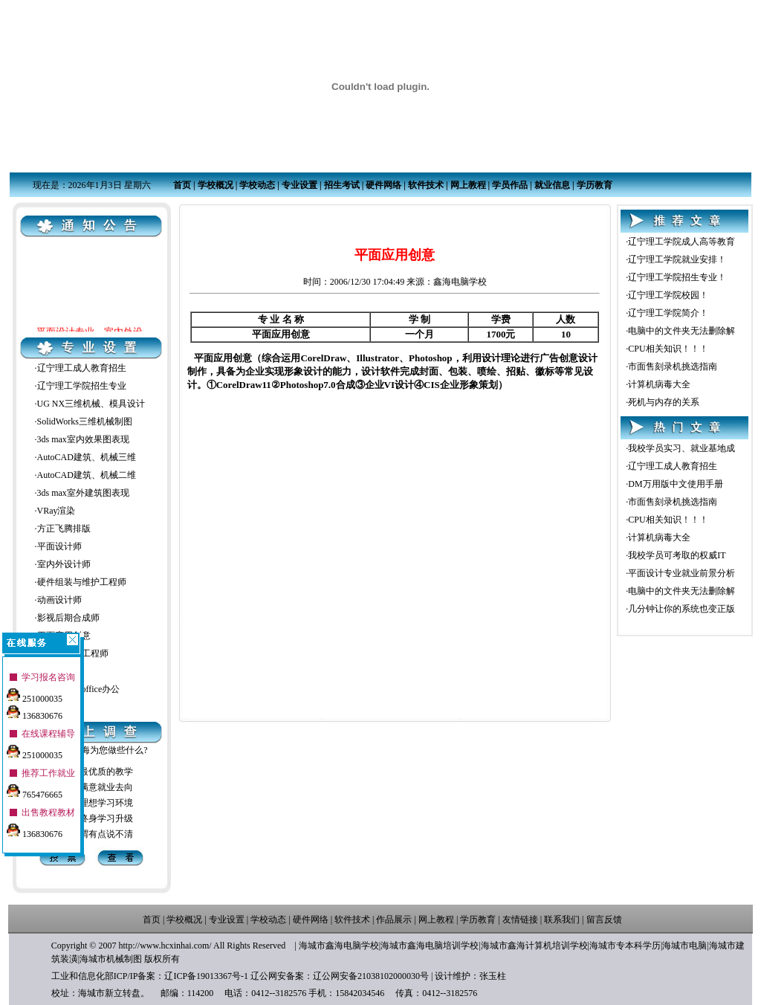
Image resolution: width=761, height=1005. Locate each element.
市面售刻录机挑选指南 (672, 366)
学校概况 (215, 185)
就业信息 (552, 185)
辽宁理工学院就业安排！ (677, 259)
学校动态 (257, 185)
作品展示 (394, 919)
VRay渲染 (56, 510)
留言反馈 (604, 919)
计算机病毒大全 (659, 384)
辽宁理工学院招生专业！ (677, 277)
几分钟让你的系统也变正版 (681, 609)
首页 (182, 185)
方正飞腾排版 (64, 528)
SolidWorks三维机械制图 (84, 421)
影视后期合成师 (68, 618)
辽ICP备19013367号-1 (206, 976)
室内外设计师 (64, 564)
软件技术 (426, 185)
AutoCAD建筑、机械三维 (86, 457)
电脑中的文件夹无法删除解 (681, 331)
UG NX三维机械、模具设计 (91, 403)
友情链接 (520, 919)
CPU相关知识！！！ (667, 348)
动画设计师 (59, 600)
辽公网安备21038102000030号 (371, 976)
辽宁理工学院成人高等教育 (681, 241)
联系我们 (562, 919)
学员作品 (510, 185)
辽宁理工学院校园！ (668, 295)
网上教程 (468, 185)
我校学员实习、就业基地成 (681, 448)
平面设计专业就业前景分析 (681, 573)
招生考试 (342, 185)
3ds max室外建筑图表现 (83, 493)
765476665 (34, 789)
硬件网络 (383, 185)
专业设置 (299, 185)
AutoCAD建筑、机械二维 (86, 475)
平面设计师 (59, 546)
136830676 (34, 710)
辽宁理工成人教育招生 (81, 368)
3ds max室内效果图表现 (83, 439)
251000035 (34, 693)
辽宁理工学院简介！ (668, 313)
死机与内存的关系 (663, 402)
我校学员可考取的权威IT (676, 555)
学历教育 (594, 185)
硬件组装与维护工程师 (81, 582)
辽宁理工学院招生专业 (81, 386)
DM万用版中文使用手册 (675, 484)
